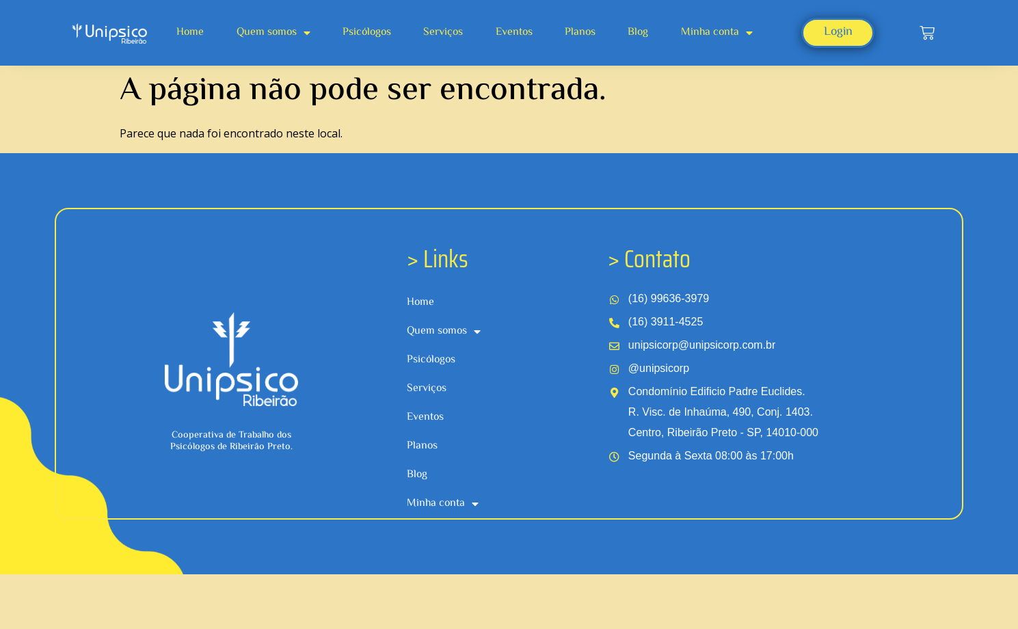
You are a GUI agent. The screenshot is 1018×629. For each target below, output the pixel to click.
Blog (638, 32)
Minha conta (717, 33)
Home (190, 32)
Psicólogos (367, 32)
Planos (580, 32)
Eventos (514, 32)
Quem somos (273, 33)
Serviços (443, 32)
